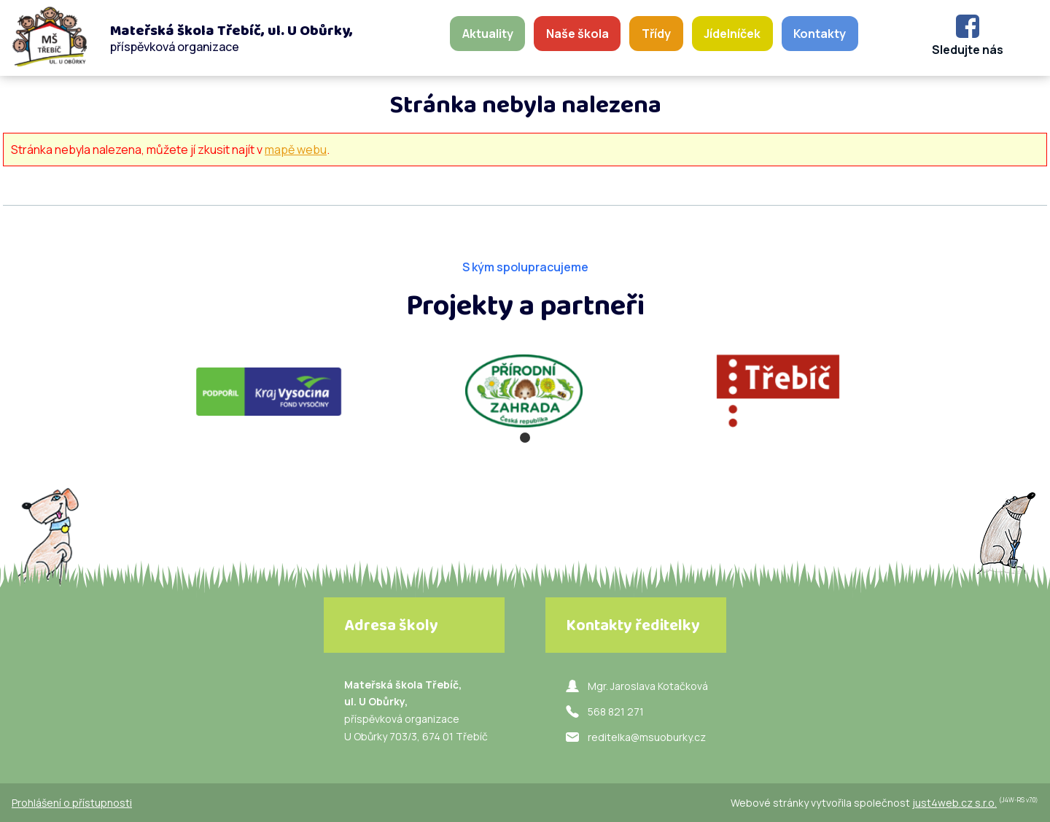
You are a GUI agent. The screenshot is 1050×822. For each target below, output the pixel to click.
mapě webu (296, 149)
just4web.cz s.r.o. (954, 803)
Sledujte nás (967, 50)
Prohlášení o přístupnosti (72, 803)
